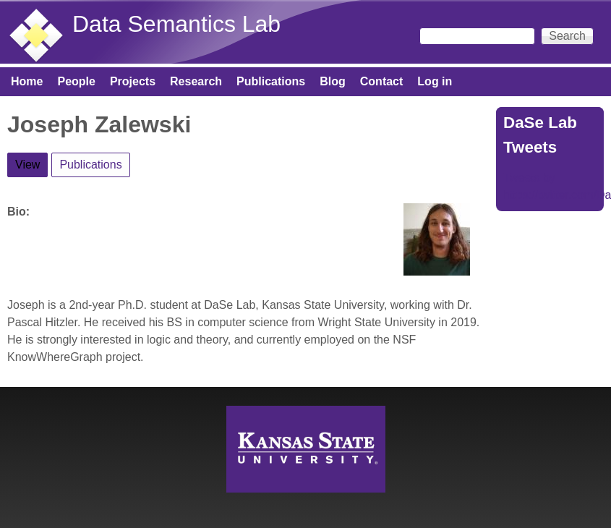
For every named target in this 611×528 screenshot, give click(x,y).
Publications (270, 81)
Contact (381, 81)
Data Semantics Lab (176, 24)
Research (196, 81)
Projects (132, 81)
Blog (333, 81)
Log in (434, 81)
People (76, 81)
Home (27, 81)
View (31, 162)
